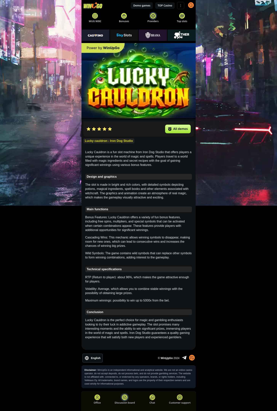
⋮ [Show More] (180, 5)
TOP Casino (165, 5)
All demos (178, 129)
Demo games (141, 5)
